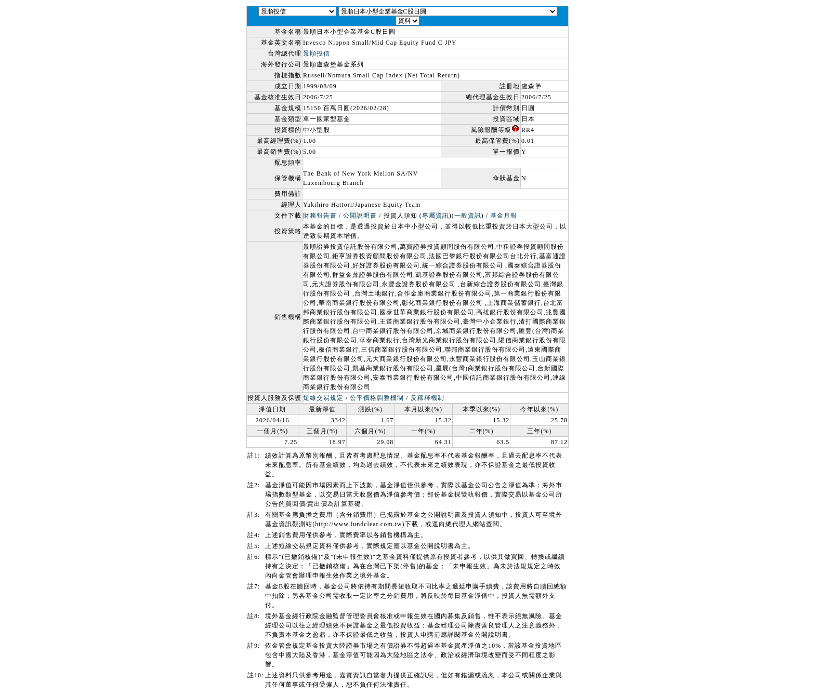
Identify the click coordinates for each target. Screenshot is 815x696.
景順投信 (316, 53)
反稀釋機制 (427, 397)
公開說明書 (360, 215)
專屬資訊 (435, 215)
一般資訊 (467, 215)
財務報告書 (320, 215)
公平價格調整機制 (377, 397)
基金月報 (503, 215)
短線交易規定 (323, 397)
